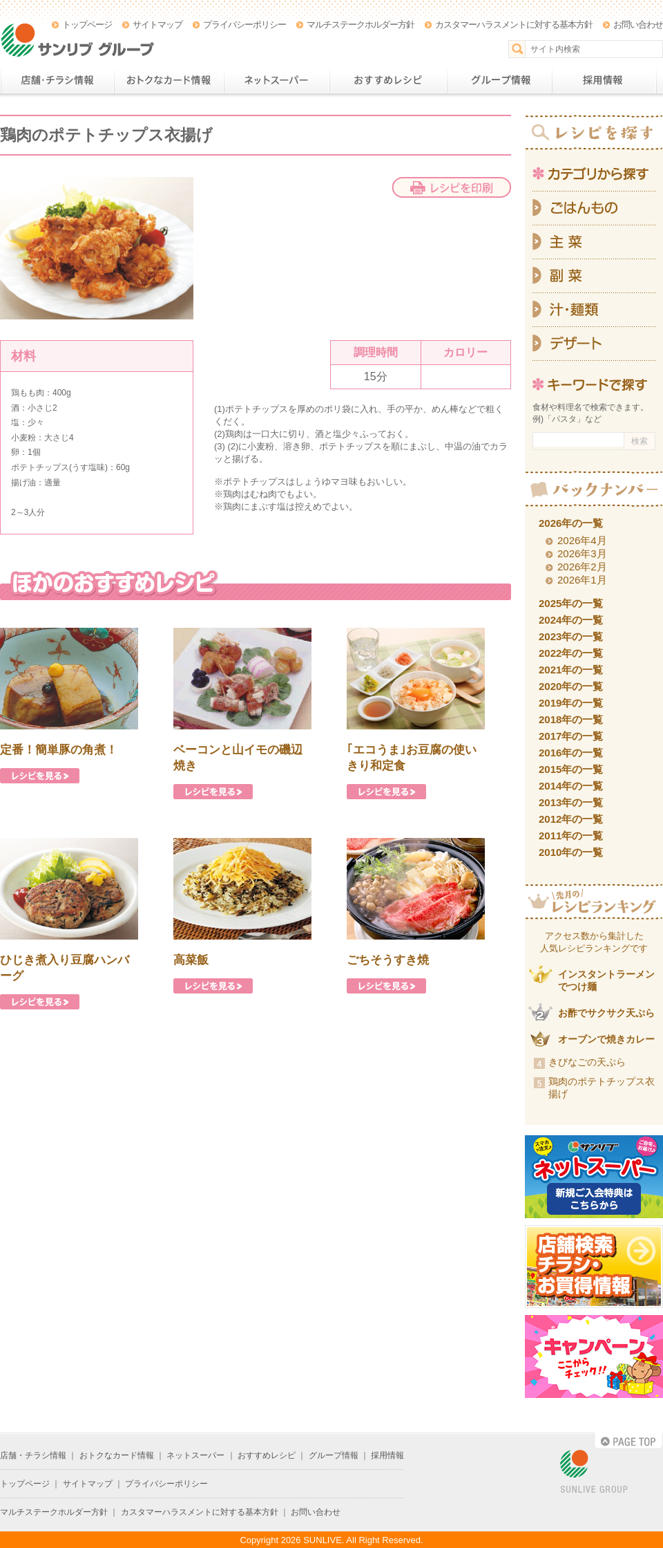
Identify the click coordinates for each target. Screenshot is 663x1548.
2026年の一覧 (571, 523)
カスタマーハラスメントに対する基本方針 (514, 24)
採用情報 (604, 80)
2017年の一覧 (571, 736)
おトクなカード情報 (169, 80)
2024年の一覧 (571, 620)
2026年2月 (582, 566)
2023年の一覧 (571, 636)
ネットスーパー (276, 80)
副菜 (593, 276)
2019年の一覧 (571, 703)
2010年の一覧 (571, 852)
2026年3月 (582, 553)
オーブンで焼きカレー (606, 1039)
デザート (593, 344)
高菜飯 (191, 960)
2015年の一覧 (571, 769)
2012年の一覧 (571, 819)
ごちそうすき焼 (388, 960)
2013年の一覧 (571, 802)
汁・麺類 (593, 310)
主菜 (593, 242)
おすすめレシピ (388, 80)
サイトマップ (157, 24)
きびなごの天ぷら (587, 1061)
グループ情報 (499, 80)
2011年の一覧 (571, 835)
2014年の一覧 (571, 786)
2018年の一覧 (571, 719)
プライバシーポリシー (244, 24)
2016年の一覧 (571, 752)
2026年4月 (582, 540)
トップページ (87, 24)
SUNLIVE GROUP (593, 1472)
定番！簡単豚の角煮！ (58, 749)
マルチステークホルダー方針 (360, 24)
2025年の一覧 (571, 603)
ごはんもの (593, 208)
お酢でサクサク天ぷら (606, 1012)
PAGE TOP (628, 1441)
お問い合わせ (638, 24)
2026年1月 (582, 580)
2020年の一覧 (571, 686)
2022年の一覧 (571, 653)
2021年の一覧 (571, 669)
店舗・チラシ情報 (57, 80)
